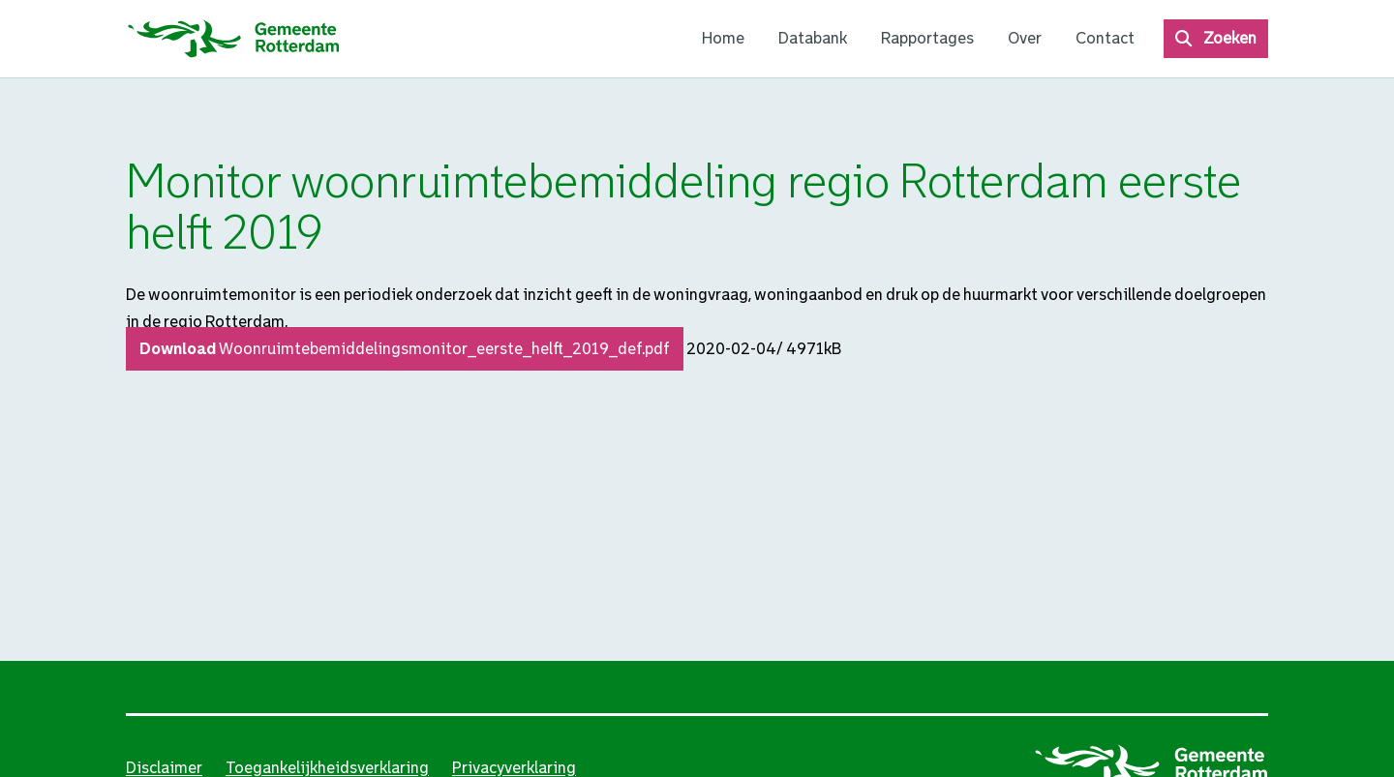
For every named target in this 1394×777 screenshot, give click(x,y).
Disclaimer (164, 768)
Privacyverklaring (514, 768)
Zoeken (1230, 38)
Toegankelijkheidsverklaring (327, 768)
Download (404, 349)
